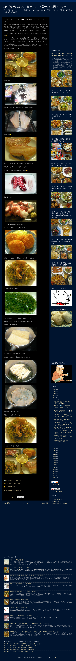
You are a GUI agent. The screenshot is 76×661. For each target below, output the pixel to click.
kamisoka (43, 657)
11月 (55, 444)
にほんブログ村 (55, 484)
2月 (55, 462)
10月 (55, 446)
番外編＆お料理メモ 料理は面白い (60, 503)
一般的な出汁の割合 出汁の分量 (18, 607)
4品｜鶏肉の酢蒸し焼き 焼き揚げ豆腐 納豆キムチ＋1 (62, 420)
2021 (54, 467)
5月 (55, 456)
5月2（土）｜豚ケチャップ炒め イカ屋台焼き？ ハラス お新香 (19, 649)
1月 (55, 464)
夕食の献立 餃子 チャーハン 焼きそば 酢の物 (23, 591)
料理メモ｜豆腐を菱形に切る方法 (18, 560)
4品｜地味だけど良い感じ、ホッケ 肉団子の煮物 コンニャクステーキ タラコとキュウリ (63, 402)
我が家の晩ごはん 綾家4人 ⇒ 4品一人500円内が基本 (34, 6)
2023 (54, 395)
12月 (55, 399)
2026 (54, 389)
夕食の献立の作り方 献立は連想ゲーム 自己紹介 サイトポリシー (27, 575)
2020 (54, 469)
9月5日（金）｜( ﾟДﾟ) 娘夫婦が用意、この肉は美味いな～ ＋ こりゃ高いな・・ (30, 623)
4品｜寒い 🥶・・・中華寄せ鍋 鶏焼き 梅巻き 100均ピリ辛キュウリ (63, 407)
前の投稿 (45, 503)
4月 (55, 458)
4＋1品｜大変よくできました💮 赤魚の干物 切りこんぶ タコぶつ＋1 (63, 411)
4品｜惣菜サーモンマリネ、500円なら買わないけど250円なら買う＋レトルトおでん (63, 424)
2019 (54, 471)
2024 (54, 393)
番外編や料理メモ (10, 487)
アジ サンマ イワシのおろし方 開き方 (20, 583)
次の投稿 (7, 503)
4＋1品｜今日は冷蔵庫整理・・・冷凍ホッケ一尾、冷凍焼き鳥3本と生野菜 (63, 432)
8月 (55, 450)
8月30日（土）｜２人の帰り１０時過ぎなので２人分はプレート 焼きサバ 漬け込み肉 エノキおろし (36, 631)
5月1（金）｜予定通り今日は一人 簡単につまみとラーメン (18, 651)
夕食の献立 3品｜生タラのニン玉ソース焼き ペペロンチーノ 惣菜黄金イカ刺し (63, 437)
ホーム (26, 503)
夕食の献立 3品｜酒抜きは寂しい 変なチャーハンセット (63, 441)
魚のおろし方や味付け (57, 499)
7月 (55, 452)
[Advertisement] (26, 518)
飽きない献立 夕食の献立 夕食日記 (19, 568)
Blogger (57, 657)
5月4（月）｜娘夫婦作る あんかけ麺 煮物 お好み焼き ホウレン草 (20, 645)
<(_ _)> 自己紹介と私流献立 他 (12, 490)
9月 (55, 448)
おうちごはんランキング (56, 491)
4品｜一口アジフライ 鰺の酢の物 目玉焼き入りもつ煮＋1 (63, 428)
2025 (54, 391)
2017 (54, 475)
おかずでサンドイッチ (57, 501)
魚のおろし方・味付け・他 (12, 483)
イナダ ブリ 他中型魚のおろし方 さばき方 (21, 615)
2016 (54, 477)
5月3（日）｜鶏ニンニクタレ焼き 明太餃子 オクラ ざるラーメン (20, 647)
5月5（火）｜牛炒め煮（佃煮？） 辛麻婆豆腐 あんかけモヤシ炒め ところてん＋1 (24, 644)
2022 (54, 397)
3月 (55, 460)
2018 (54, 473)
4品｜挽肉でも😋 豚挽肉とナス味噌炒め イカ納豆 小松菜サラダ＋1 (63, 416)
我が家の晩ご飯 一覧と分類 (13, 480)
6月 (55, 454)
